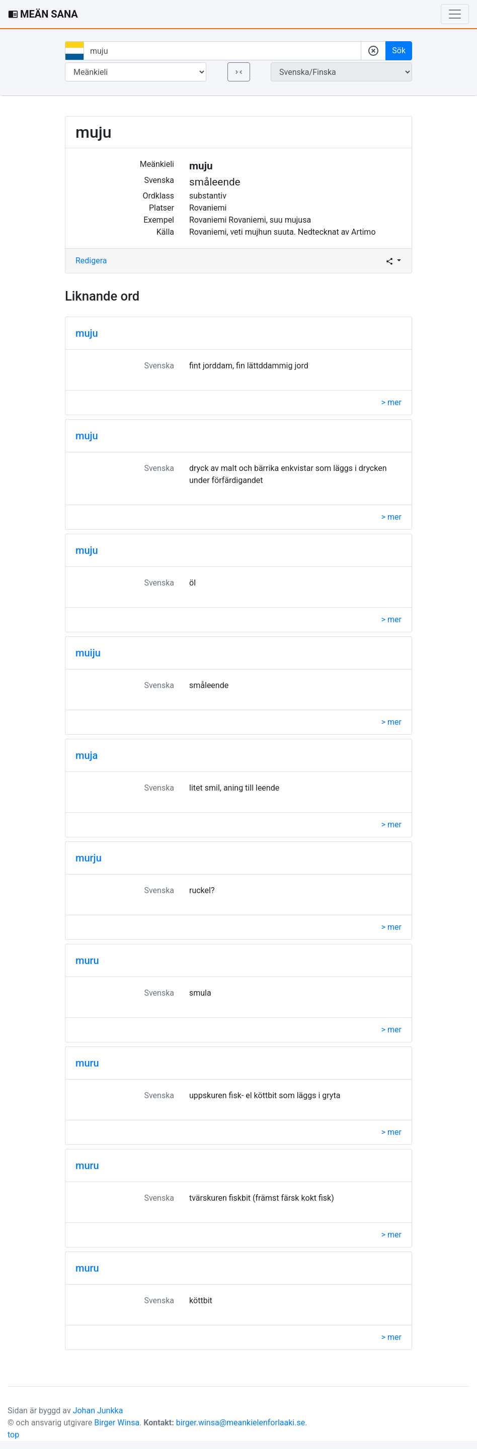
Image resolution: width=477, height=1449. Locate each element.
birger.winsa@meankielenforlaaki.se (240, 1422)
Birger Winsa (116, 1422)
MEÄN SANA (43, 14)
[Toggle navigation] (455, 14)
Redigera (91, 260)
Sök (399, 50)
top (13, 1434)
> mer (391, 402)
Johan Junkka (98, 1410)
